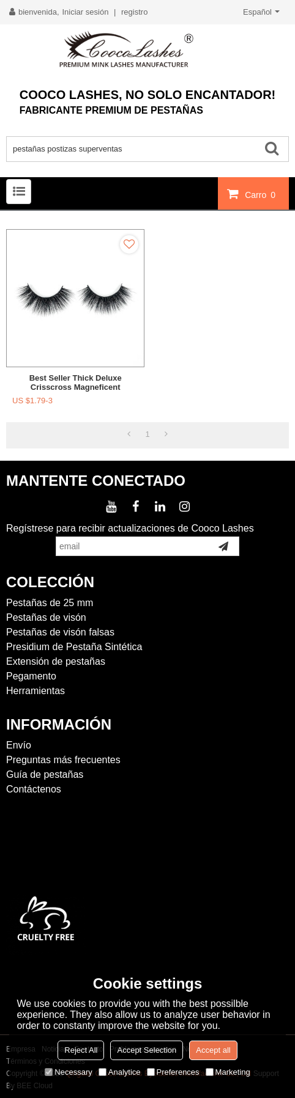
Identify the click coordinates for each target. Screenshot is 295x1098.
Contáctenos (33, 789)
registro (134, 11)
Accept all (213, 1050)
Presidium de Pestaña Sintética (74, 647)
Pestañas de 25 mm (49, 603)
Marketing (228, 1072)
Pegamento (31, 676)
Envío (18, 745)
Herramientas (35, 691)
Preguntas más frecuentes (63, 760)
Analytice (120, 1072)
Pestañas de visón (46, 617)
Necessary (68, 1072)
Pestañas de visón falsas (60, 632)
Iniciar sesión (85, 11)
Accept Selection (146, 1050)
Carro (261, 194)
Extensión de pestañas (55, 661)
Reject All (80, 1050)
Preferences (173, 1072)
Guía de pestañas (44, 774)
